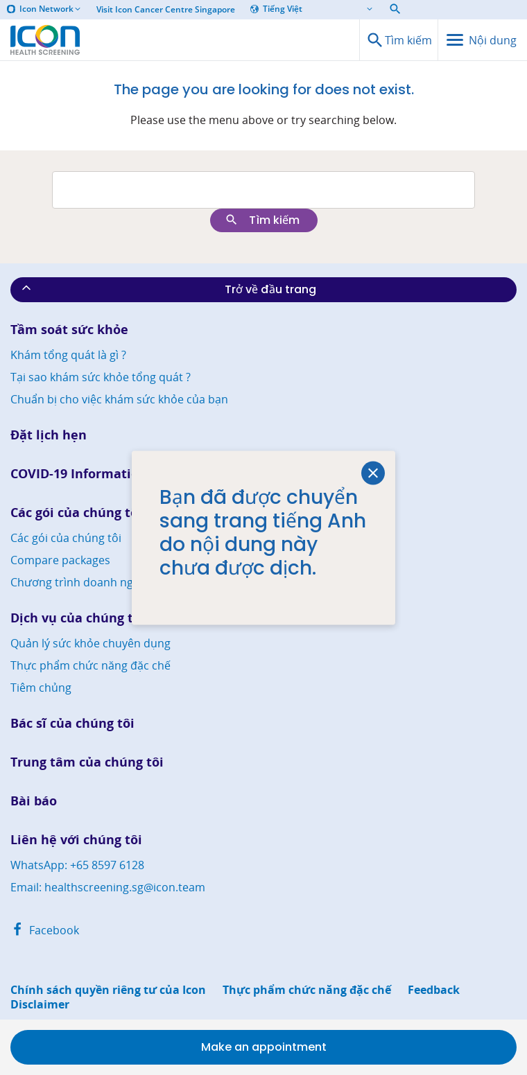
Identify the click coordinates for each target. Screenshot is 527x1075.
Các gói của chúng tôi (76, 512)
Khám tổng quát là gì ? (68, 354)
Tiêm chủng (40, 687)
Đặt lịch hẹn (48, 435)
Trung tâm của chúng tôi (87, 762)
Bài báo (33, 801)
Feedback (434, 990)
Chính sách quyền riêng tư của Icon (108, 990)
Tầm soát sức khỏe (69, 329)
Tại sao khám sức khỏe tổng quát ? (100, 377)
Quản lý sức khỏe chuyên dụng (90, 643)
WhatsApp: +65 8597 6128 (77, 865)
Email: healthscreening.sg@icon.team (107, 887)
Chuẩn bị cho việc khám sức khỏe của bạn (119, 399)
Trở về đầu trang (167, 289)
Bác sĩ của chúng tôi (72, 723)
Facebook (44, 930)
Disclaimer (39, 1004)
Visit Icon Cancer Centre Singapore (165, 10)
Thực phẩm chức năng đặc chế (90, 665)
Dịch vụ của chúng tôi (77, 618)
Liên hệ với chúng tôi (76, 839)
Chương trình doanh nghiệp (83, 582)
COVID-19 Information (78, 473)
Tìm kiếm (262, 220)
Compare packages (60, 560)
